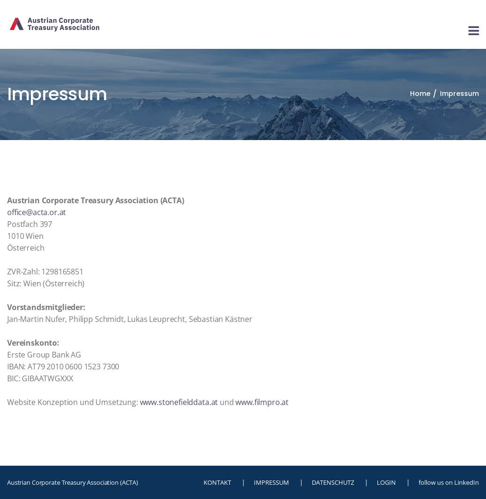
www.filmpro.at (262, 402)
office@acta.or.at (36, 212)
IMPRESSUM (271, 482)
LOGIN (386, 482)
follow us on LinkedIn (449, 482)
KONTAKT (217, 482)
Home (420, 93)
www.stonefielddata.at (179, 402)
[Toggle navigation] (473, 31)
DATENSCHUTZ (333, 482)
